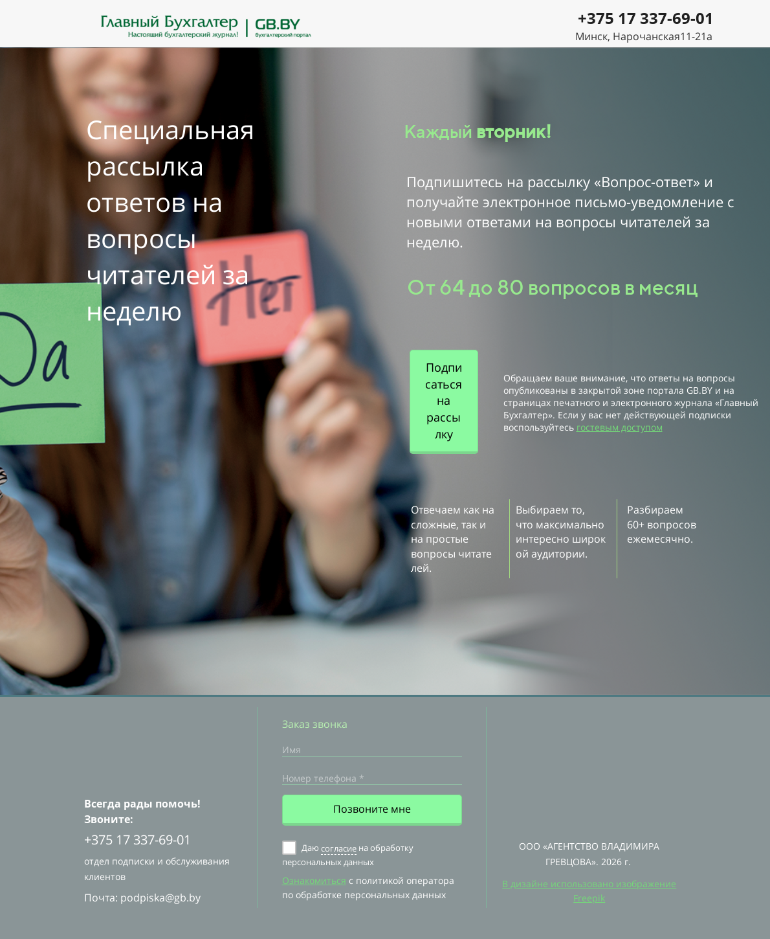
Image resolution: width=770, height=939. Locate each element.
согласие (339, 848)
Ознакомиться (314, 880)
